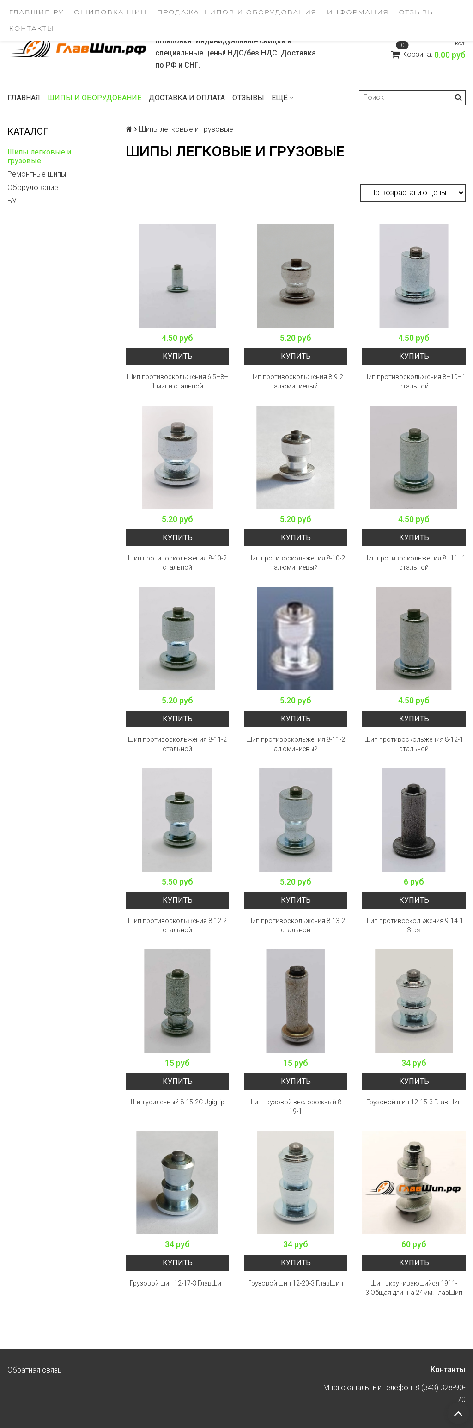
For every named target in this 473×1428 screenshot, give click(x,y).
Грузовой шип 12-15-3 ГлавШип (413, 1102)
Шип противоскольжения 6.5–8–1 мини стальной (177, 381)
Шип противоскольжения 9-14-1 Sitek (413, 925)
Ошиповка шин (110, 12)
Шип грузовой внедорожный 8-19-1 (296, 1106)
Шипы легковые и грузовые (39, 156)
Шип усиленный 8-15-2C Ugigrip (177, 1102)
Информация (358, 12)
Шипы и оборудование (94, 97)
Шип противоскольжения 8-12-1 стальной (413, 744)
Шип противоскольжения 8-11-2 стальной (177, 744)
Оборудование (32, 187)
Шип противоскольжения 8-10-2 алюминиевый (295, 562)
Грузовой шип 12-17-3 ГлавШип (177, 1283)
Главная (23, 97)
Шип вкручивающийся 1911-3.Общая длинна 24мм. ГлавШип (413, 1288)
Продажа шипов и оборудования (237, 12)
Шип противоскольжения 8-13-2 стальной (295, 925)
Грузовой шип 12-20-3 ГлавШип (295, 1283)
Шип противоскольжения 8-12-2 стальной (177, 925)
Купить (178, 356)
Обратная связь (34, 1370)
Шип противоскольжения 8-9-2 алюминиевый (295, 381)
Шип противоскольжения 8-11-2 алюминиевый (295, 744)
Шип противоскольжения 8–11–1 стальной (414, 562)
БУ (12, 201)
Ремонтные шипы (36, 174)
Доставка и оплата (187, 97)
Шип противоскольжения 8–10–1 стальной (414, 381)
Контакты (32, 28)
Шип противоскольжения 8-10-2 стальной (177, 562)
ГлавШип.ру (36, 12)
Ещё (282, 97)
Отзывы (417, 12)
